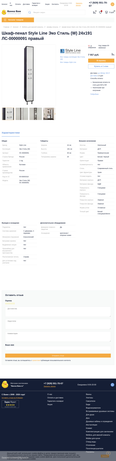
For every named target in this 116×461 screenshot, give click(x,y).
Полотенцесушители (94, 448)
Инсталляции (91, 425)
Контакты (55, 4)
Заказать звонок (79, 4)
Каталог (4, 4)
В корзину (101, 61)
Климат (89, 428)
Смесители (90, 401)
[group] (29, 75)
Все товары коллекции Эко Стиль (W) (72, 58)
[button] (55, 114)
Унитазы (89, 398)
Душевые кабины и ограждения (99, 421)
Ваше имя (9, 345)
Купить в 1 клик (101, 66)
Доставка (26, 4)
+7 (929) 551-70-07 (98, 4)
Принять (105, 456)
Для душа (90, 415)
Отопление (90, 445)
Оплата (18, 4)
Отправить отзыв (58, 356)
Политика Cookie (29, 459)
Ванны (88, 394)
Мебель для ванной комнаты (98, 435)
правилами (36, 360)
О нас (49, 394)
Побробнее (94, 94)
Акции (47, 4)
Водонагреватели (93, 408)
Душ (88, 418)
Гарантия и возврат (55, 401)
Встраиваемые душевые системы (100, 411)
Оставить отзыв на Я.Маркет (12, 398)
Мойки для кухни (93, 438)
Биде (88, 404)
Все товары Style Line (68, 62)
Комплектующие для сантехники (99, 432)
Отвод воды (91, 442)
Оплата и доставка (55, 398)
